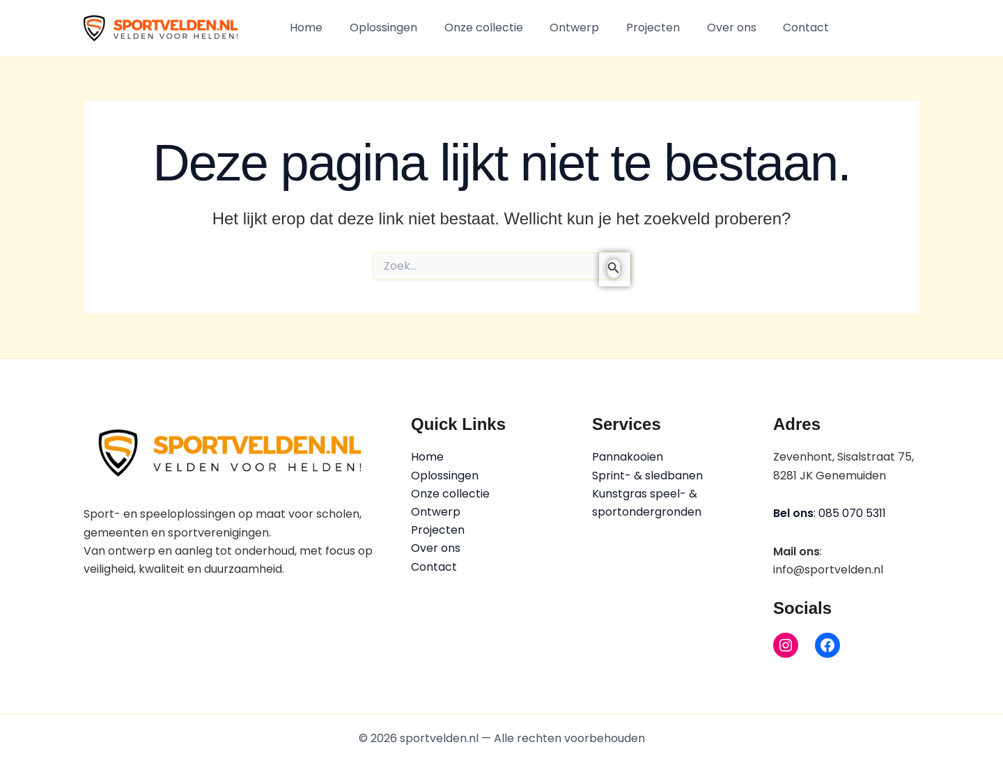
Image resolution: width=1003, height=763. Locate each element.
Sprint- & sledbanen (647, 476)
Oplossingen (376, 28)
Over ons (706, 28)
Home (304, 28)
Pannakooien (627, 457)
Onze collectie (472, 28)
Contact (776, 28)
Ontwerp (558, 28)
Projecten (632, 28)
